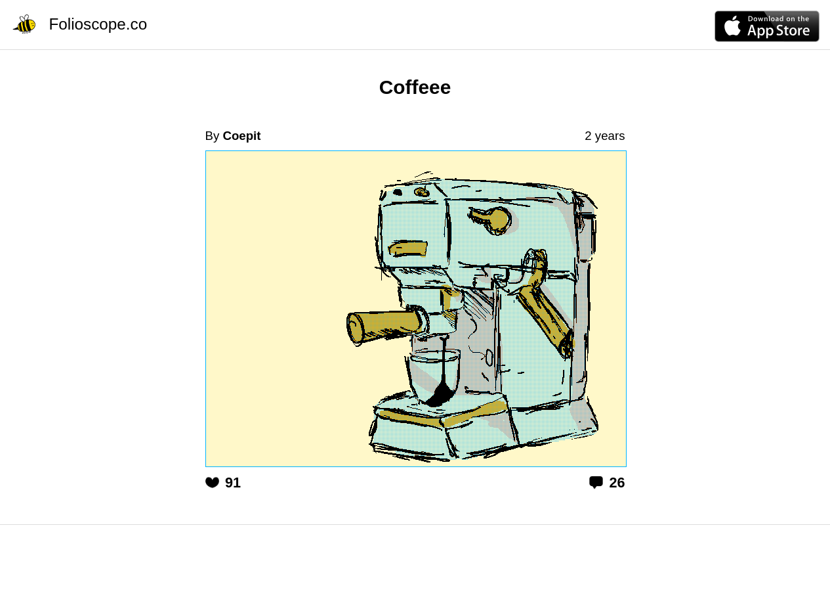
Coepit (241, 136)
